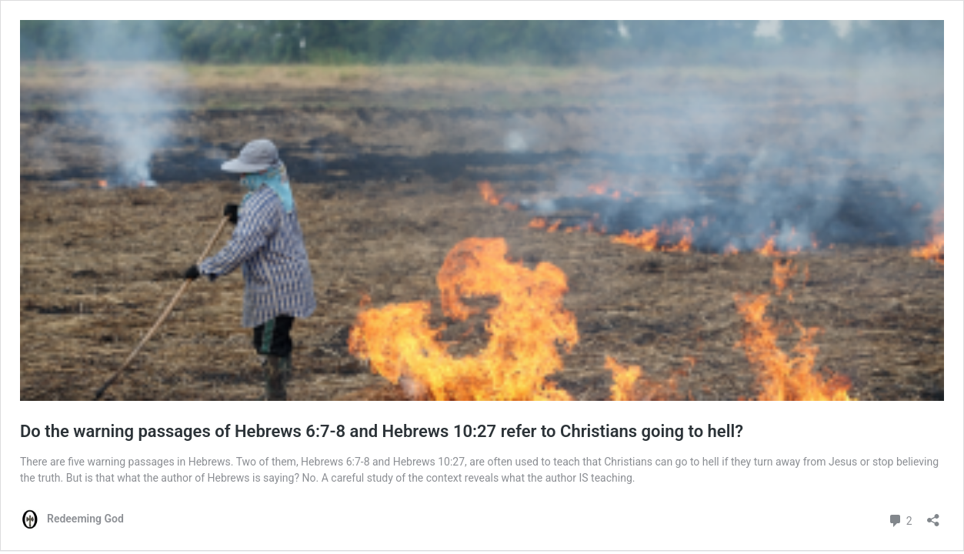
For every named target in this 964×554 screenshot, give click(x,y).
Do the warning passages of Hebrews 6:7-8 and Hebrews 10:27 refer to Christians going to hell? (381, 431)
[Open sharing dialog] (933, 515)
